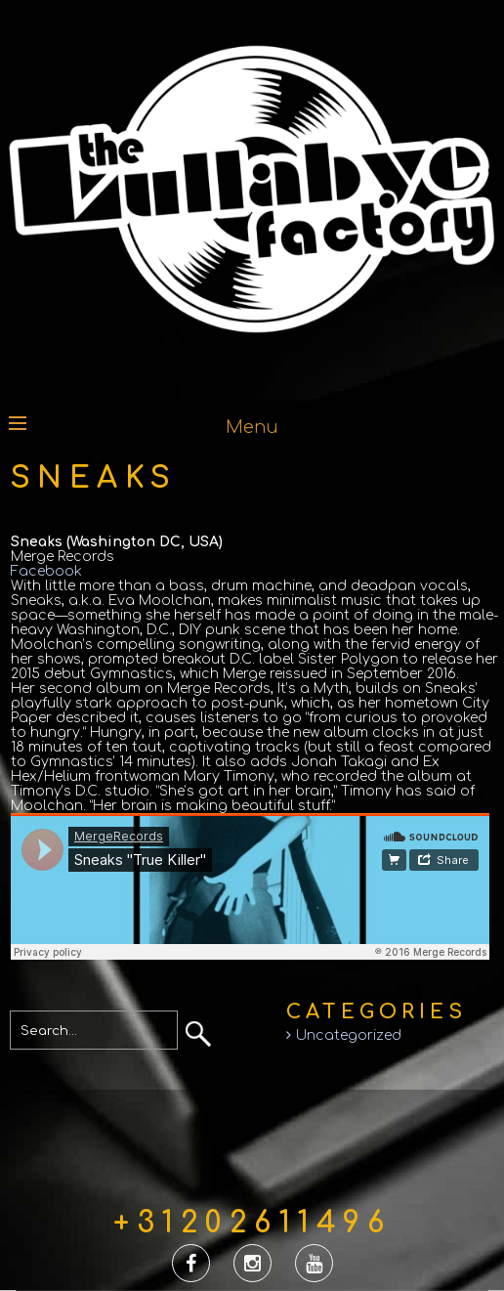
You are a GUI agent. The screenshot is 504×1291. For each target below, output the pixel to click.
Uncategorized (348, 1035)
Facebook (46, 571)
